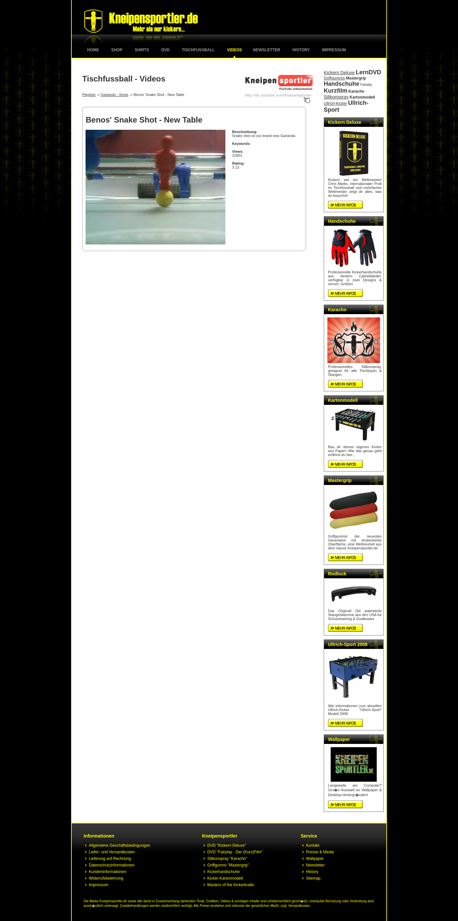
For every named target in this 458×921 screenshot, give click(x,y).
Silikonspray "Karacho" (227, 858)
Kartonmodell (362, 97)
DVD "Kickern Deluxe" (226, 845)
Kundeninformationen (107, 871)
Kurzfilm (335, 90)
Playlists (88, 95)
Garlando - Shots (114, 95)
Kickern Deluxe (339, 72)
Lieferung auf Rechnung (110, 858)
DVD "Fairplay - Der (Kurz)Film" (235, 852)
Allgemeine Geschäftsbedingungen (119, 845)
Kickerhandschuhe (223, 871)
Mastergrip (356, 78)
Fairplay (366, 84)
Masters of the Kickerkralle (230, 885)
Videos (234, 50)
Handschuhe (341, 84)
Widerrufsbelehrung (106, 878)
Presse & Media (320, 852)
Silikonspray (336, 97)
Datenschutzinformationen (112, 865)
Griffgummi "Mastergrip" (228, 865)
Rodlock (337, 573)
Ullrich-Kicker (335, 103)
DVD (165, 50)
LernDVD (368, 72)
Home (93, 50)
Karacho (356, 91)
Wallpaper (339, 739)
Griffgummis (334, 78)
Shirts (142, 50)
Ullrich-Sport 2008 (348, 644)
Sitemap (313, 878)
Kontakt (312, 845)
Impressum (334, 50)
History (301, 50)
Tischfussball (198, 50)
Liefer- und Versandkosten (112, 852)
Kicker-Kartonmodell (225, 878)
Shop (116, 50)
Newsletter (266, 50)
